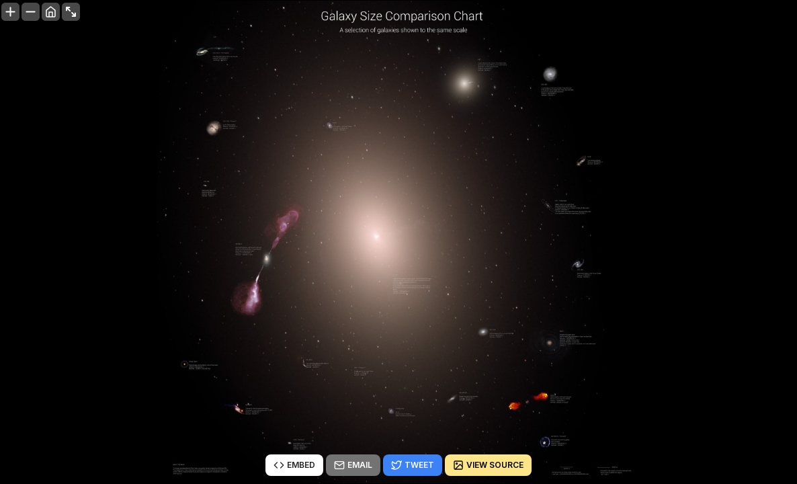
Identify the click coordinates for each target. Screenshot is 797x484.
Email (353, 465)
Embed (294, 465)
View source (488, 465)
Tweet (412, 465)
